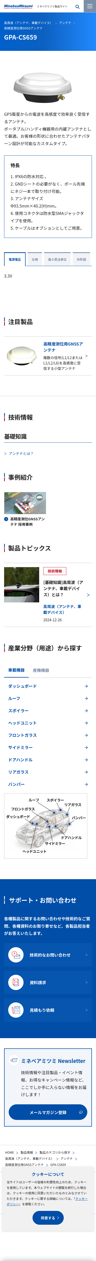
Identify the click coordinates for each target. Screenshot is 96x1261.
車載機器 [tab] (16, 670)
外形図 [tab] (81, 259)
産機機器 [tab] (41, 670)
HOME (9, 1152)
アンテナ (67, 1158)
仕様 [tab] (35, 259)
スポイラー (18, 710)
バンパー (16, 784)
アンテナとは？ (21, 453)
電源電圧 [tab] (15, 259)
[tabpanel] (48, 769)
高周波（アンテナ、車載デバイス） (29, 1158)
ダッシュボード (22, 686)
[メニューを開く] (90, 6)
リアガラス (18, 772)
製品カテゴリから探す (54, 1152)
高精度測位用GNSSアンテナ (24, 1164)
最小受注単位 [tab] (57, 259)
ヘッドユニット (22, 723)
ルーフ (14, 698)
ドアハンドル (20, 759)
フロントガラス (22, 735)
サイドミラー (20, 747)
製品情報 (26, 1152)
